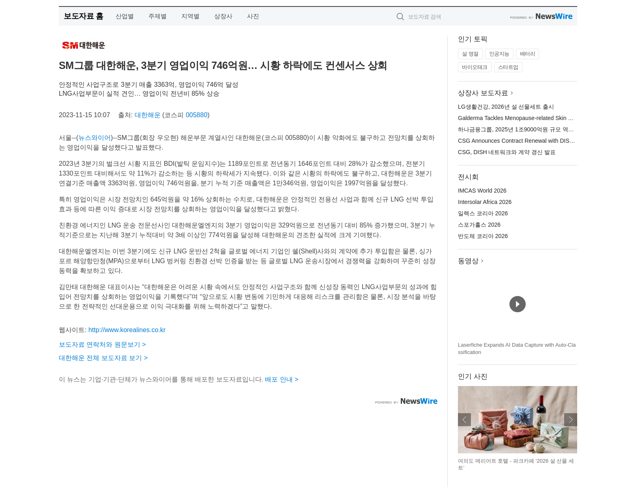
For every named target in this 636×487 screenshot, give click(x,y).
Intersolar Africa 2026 (484, 202)
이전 (464, 419)
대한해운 (148, 115)
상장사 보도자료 (483, 93)
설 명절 (470, 54)
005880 (196, 115)
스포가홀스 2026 (479, 224)
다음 (570, 419)
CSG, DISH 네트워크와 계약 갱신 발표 (507, 152)
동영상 (468, 261)
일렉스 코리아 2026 (483, 213)
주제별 (157, 16)
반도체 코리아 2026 (483, 236)
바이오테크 (475, 67)
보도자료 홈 (83, 16)
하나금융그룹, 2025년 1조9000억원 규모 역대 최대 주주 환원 (535, 129)
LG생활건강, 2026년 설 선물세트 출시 (506, 106)
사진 (253, 16)
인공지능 (499, 54)
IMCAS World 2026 (482, 190)
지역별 (190, 16)
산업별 (125, 16)
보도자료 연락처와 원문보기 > (102, 344)
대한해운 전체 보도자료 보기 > (103, 357)
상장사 (223, 16)
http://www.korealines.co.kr (126, 329)
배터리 (527, 54)
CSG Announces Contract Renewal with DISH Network (527, 140)
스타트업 (508, 67)
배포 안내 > (281, 379)
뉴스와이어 (94, 137)
